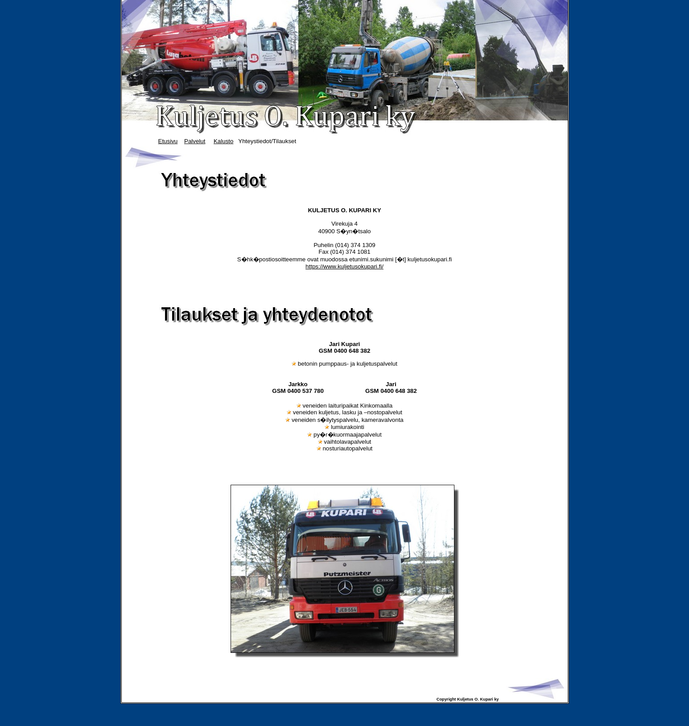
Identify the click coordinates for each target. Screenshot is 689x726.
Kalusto (223, 141)
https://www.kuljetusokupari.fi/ (344, 266)
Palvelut (194, 141)
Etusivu (168, 141)
